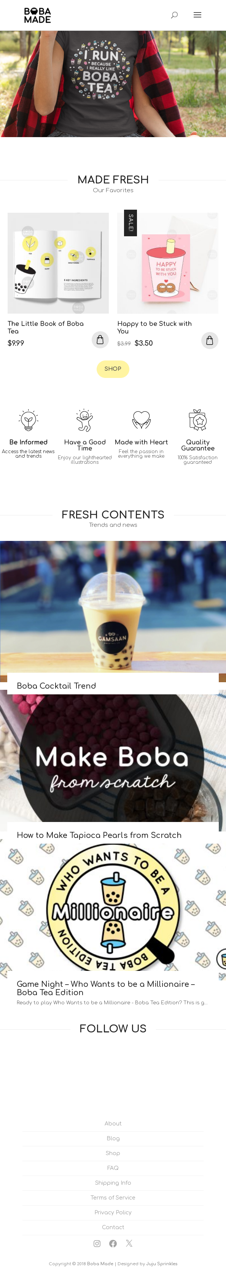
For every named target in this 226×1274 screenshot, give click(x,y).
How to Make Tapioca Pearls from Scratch (99, 835)
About (113, 1124)
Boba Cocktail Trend (56, 686)
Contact (113, 1227)
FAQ (113, 1168)
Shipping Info (113, 1183)
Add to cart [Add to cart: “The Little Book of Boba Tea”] (100, 339)
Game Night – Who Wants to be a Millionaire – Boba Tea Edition (105, 988)
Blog (113, 1138)
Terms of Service (113, 1198)
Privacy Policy (113, 1213)
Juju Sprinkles (161, 1263)
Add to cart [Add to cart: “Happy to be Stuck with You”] (209, 340)
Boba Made (100, 1263)
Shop (113, 369)
